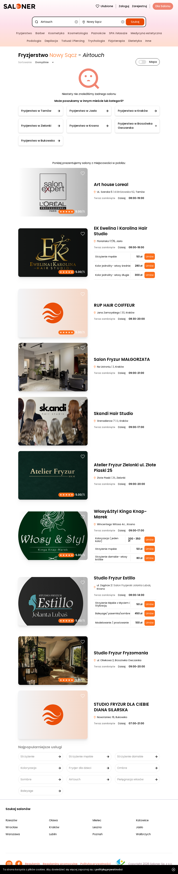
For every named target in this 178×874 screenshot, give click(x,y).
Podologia (34, 41)
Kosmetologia (78, 33)
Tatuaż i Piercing (72, 41)
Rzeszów (11, 820)
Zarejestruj (139, 6)
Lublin (53, 834)
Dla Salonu (162, 6)
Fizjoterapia (116, 41)
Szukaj (135, 22)
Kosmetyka (56, 33)
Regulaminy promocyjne (60, 864)
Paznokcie (98, 33)
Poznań (97, 834)
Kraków (54, 827)
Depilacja (51, 41)
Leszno (97, 827)
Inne (148, 41)
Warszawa (13, 834)
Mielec (96, 820)
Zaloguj (124, 6)
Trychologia (96, 41)
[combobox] (56, 21)
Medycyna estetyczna (146, 33)
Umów (149, 256)
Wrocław (12, 827)
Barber (40, 33)
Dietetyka (135, 41)
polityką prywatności (109, 869)
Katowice (142, 820)
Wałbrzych (143, 834)
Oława (53, 820)
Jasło (139, 827)
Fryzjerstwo (24, 33)
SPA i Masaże (118, 33)
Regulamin (32, 864)
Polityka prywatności (95, 864)
